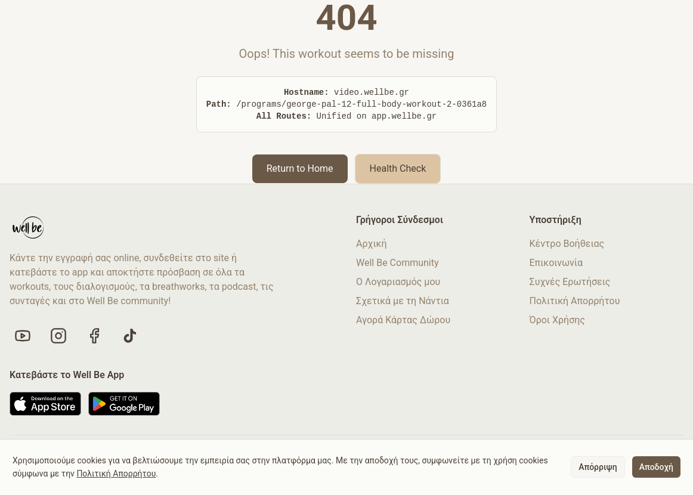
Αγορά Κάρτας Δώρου (403, 320)
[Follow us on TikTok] (130, 336)
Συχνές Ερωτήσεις (570, 281)
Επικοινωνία (556, 262)
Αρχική (371, 243)
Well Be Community (397, 262)
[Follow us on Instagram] (58, 336)
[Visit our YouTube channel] (23, 336)
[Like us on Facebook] (94, 336)
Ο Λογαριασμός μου (398, 281)
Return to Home (300, 168)
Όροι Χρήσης (557, 320)
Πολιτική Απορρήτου (575, 301)
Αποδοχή (656, 467)
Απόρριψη (597, 467)
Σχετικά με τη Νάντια (402, 301)
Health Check (398, 168)
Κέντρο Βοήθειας (567, 243)
